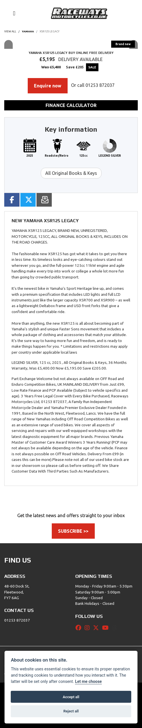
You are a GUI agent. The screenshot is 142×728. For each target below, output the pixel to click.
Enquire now (47, 85)
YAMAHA (28, 31)
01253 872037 (100, 85)
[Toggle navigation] (12, 13)
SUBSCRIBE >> (73, 531)
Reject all (71, 711)
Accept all (71, 697)
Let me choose (88, 681)
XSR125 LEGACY (49, 31)
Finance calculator (71, 105)
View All (10, 31)
